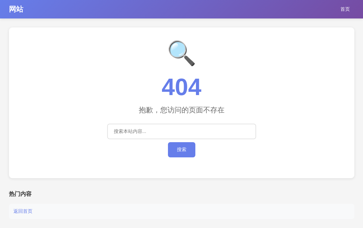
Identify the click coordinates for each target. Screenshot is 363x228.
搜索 (181, 149)
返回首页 (22, 211)
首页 (345, 9)
